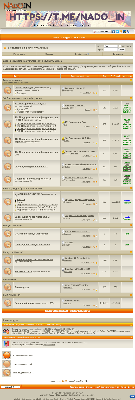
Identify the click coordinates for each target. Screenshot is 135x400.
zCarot (92, 395)
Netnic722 (68, 91)
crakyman (68, 287)
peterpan (68, 272)
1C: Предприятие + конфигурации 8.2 (36, 126)
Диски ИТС (22, 109)
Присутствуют (8, 325)
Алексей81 (43, 333)
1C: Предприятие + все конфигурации (22, 98)
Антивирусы (9, 279)
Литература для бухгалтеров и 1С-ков (22, 188)
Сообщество (82, 54)
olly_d (96, 331)
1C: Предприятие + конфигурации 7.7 (36, 123)
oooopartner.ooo (71, 154)
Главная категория (12, 80)
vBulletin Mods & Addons (69, 399)
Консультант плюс (12, 225)
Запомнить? (125, 46)
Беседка (21, 93)
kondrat (67, 234)
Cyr (65, 124)
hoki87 (67, 245)
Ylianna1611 (69, 180)
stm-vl (14, 333)
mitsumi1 (68, 261)
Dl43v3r (67, 303)
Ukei (127, 104)
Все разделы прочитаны (56, 311)
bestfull (15, 331)
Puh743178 (111, 331)
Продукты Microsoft (13, 252)
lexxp (82, 331)
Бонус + (21, 199)
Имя (98, 46)
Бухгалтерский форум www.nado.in (102, 387)
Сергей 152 (54, 333)
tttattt (20, 333)
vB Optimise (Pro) (50, 399)
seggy (127, 331)
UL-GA (26, 333)
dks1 (21, 331)
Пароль (100, 50)
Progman (68, 202)
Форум (66, 37)
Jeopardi (75, 331)
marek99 (89, 331)
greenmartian (35, 331)
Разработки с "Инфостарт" (30, 112)
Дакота (67, 218)
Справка (49, 54)
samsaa (120, 331)
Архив (123, 387)
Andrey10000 (69, 108)
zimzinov (33, 333)
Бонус (20, 202)
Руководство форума (80, 311)
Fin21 (26, 331)
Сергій (63, 333)
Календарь (118, 54)
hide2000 (46, 331)
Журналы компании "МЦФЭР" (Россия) (37, 207)
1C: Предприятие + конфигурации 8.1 (36, 131)
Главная (56, 37)
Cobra (66, 141)
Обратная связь (76, 387)
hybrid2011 (55, 331)
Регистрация (79, 37)
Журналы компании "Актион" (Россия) (36, 209)
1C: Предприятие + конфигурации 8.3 (36, 128)
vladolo (67, 167)
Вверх (131, 387)
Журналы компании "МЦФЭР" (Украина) (37, 204)
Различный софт (11, 295)
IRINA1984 (65, 331)
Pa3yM (102, 331)
